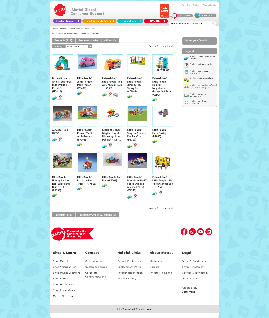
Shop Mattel (60, 261)
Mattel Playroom (63, 296)
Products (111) (63, 40)
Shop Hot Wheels (63, 284)
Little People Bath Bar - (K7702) (112, 179)
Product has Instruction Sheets (202, 64)
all (172, 46)
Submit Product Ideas (131, 261)
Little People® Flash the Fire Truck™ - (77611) (86, 180)
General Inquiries (95, 261)
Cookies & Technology (195, 272)
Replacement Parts (129, 266)
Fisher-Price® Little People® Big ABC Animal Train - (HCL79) (112, 83)
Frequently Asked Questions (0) (97, 40)
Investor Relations (161, 272)
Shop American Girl (65, 266)
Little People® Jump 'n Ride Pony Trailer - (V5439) (85, 83)
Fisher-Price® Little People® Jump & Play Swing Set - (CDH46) (135, 85)
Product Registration (130, 272)
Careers (154, 266)
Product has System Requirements (198, 95)
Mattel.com (156, 261)
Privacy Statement (193, 266)
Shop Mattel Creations (66, 272)
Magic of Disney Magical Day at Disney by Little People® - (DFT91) (112, 134)
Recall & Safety (127, 278)
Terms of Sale (190, 278)
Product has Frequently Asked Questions (202, 57)
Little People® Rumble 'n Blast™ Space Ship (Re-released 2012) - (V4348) (137, 184)
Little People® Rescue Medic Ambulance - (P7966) (85, 134)
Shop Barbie (60, 278)
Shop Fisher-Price (64, 290)
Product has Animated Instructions (199, 72)
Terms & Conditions (194, 261)
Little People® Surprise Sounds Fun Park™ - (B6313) (136, 134)
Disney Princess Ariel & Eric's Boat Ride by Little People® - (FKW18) (62, 85)
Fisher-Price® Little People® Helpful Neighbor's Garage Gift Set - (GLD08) (161, 86)
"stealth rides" (75, 28)
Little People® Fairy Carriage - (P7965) (160, 133)
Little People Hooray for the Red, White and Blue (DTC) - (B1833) (61, 184)
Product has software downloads (199, 102)
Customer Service (96, 266)
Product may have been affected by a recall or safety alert (203, 86)
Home (55, 28)
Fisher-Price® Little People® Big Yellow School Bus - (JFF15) (162, 182)
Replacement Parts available (201, 78)
